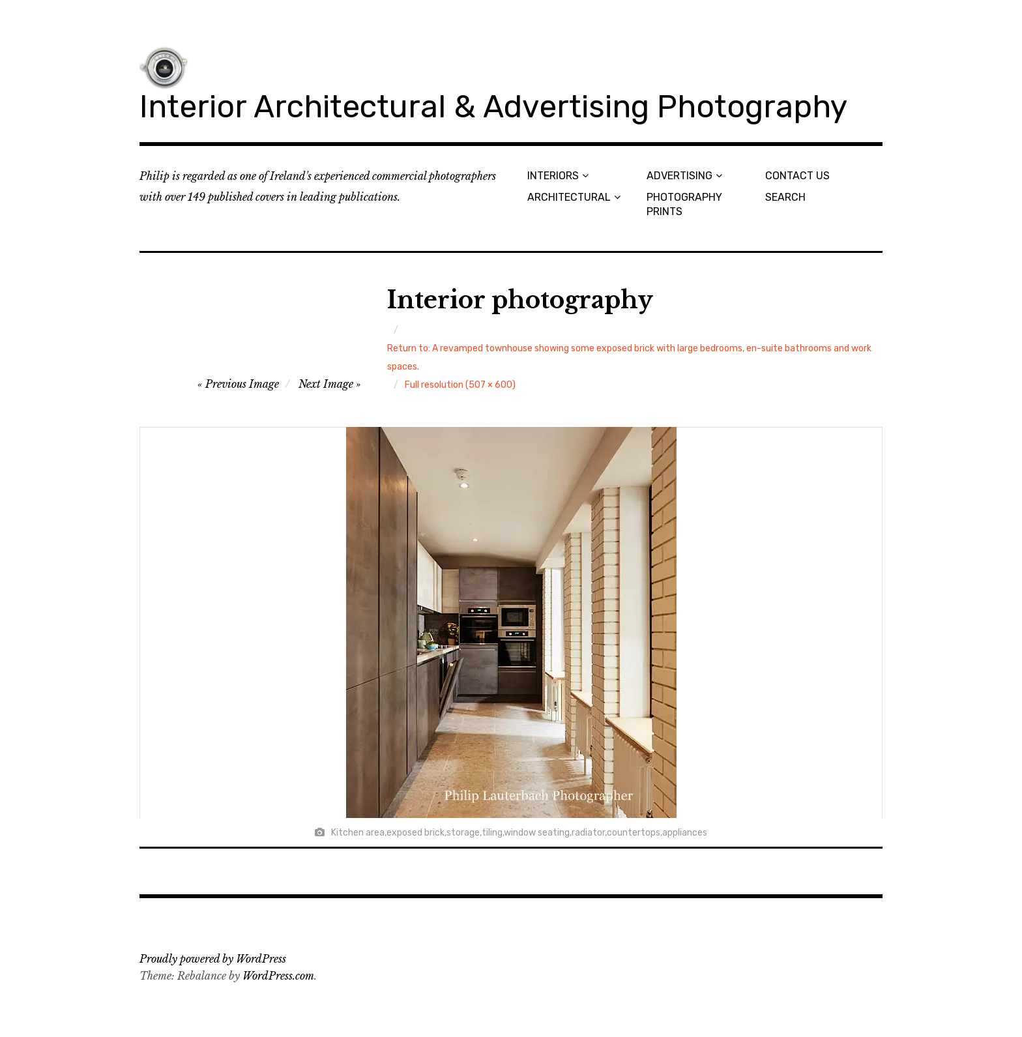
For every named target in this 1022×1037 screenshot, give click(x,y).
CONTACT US (797, 175)
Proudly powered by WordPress (212, 958)
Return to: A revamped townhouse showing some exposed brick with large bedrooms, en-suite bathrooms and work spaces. (629, 357)
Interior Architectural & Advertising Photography (493, 106)
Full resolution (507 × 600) (460, 384)
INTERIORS (553, 175)
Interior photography (520, 300)
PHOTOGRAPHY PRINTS (684, 204)
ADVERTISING (679, 175)
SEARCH (785, 197)
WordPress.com (278, 975)
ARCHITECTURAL (569, 197)
